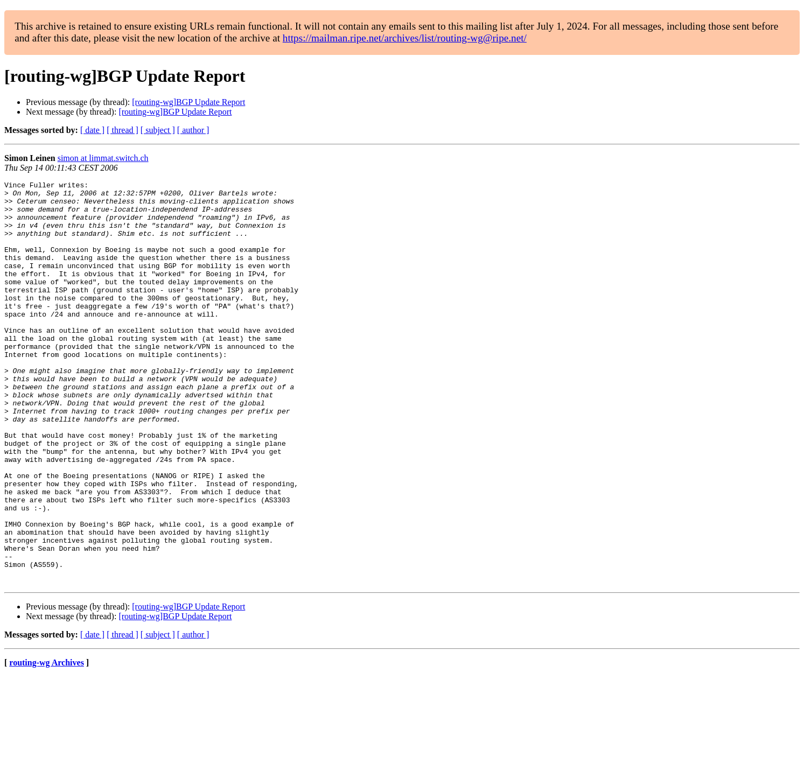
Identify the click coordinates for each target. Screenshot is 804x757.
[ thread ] (122, 130)
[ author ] (193, 130)
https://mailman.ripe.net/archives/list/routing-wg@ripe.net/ (405, 38)
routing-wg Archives (46, 743)
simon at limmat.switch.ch (103, 158)
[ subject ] (158, 130)
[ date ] (92, 130)
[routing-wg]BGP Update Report (188, 102)
